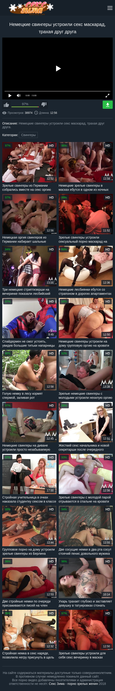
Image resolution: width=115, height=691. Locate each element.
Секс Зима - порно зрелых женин (73, 684)
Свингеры (28, 135)
